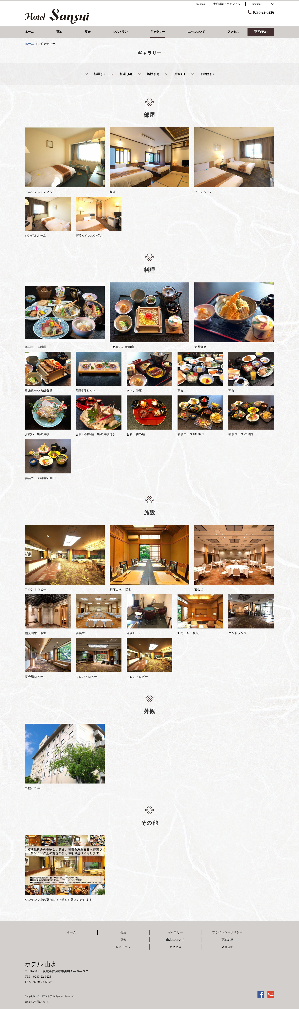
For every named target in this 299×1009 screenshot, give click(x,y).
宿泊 (123, 932)
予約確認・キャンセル (226, 3)
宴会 (123, 939)
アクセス (175, 947)
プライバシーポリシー (227, 932)
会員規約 (227, 947)
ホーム (71, 932)
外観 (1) (175, 74)
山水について (175, 939)
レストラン (123, 947)
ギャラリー (175, 932)
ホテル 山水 (40, 964)
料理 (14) (121, 74)
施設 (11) (148, 74)
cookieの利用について (37, 1001)
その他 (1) (202, 74)
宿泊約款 (227, 939)
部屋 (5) (95, 74)
